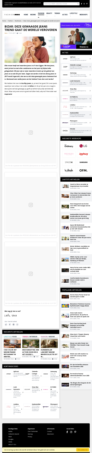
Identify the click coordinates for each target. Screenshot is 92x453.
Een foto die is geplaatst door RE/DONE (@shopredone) (21, 165)
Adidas (10, 431)
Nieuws (33, 15)
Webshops (83, 15)
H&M (10, 437)
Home (26, 15)
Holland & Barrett (13, 434)
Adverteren (50, 434)
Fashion (41, 14)
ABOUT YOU (12, 444)
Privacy (30, 437)
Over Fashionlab (33, 431)
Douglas (10, 439)
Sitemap (30, 434)
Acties (65, 15)
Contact (49, 431)
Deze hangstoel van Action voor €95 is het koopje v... (30, 352)
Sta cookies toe (82, 450)
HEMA (10, 442)
